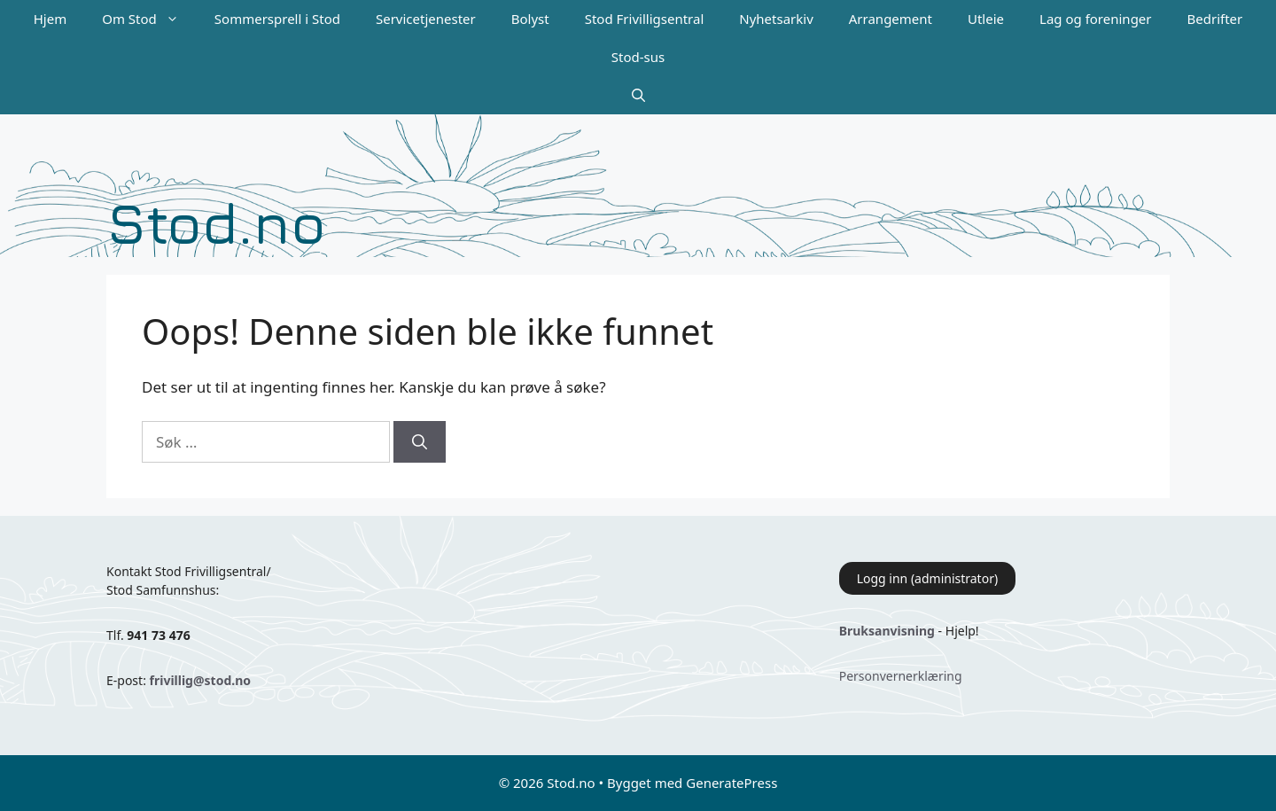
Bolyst (530, 18)
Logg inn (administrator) (927, 578)
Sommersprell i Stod (277, 18)
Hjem (50, 18)
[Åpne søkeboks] (638, 95)
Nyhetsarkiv (776, 18)
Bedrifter (1215, 18)
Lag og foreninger (1095, 18)
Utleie (986, 18)
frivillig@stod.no (200, 680)
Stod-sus (638, 57)
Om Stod (149, 19)
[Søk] (419, 442)
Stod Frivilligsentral (644, 18)
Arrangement (890, 18)
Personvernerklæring (900, 675)
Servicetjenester (426, 18)
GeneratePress (731, 783)
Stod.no (216, 222)
